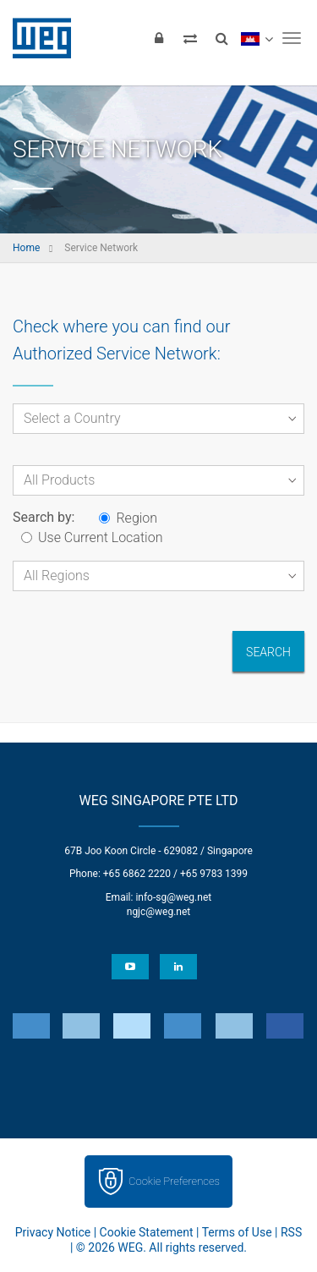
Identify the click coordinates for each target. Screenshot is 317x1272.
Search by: (43, 517)
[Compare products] (190, 38)
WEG (36, 38)
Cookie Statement (147, 1232)
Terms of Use (237, 1232)
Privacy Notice (52, 1232)
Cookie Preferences (174, 1181)
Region (128, 518)
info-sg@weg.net (173, 897)
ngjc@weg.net (159, 912)
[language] (256, 38)
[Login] (159, 38)
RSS (291, 1232)
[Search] (221, 38)
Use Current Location (91, 537)
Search (268, 652)
